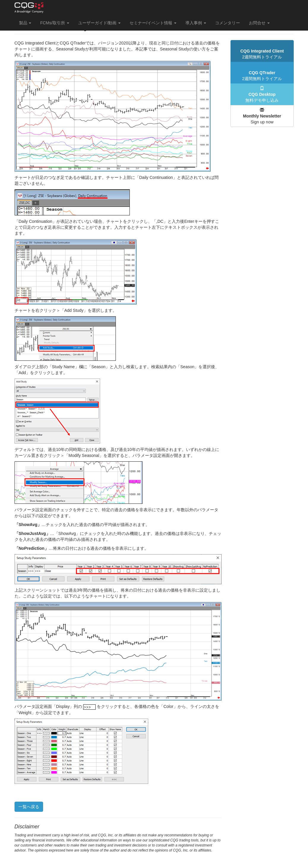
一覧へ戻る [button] (28, 806)
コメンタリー (227, 22)
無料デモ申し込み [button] (262, 94)
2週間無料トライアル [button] (262, 54)
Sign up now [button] (262, 116)
